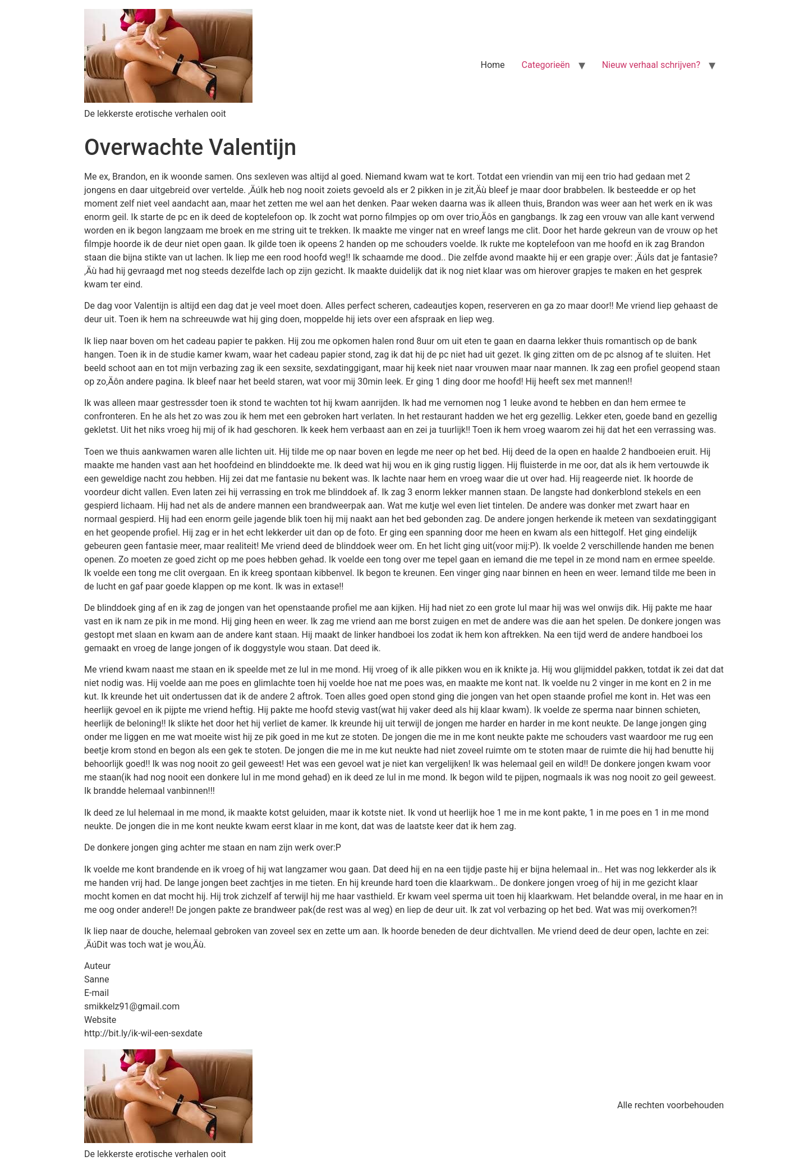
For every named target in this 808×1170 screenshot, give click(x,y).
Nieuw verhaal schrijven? (651, 65)
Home (493, 65)
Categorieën (546, 65)
